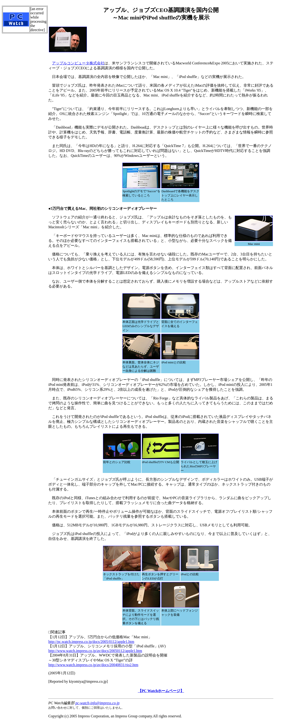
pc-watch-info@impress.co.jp (97, 703)
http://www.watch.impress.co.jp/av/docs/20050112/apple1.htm (95, 651)
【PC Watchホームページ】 (161, 691)
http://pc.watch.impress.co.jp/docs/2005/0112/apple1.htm (91, 642)
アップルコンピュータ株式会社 (78, 63)
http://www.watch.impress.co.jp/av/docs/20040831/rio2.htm (93, 665)
